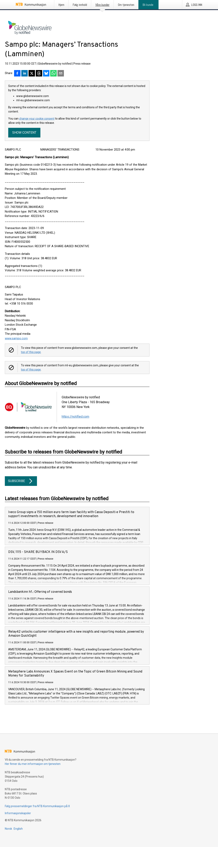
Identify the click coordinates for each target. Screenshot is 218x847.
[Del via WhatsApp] (53, 73)
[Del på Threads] (39, 73)
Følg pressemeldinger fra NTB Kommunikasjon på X (37, 806)
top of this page (31, 352)
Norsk (8, 828)
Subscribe (21, 481)
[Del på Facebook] (17, 73)
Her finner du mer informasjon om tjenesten (32, 763)
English (18, 828)
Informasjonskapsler (18, 813)
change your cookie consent (36, 118)
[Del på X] (32, 73)
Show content (24, 132)
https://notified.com (75, 416)
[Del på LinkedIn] (24, 73)
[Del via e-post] (60, 73)
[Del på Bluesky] (46, 73)
